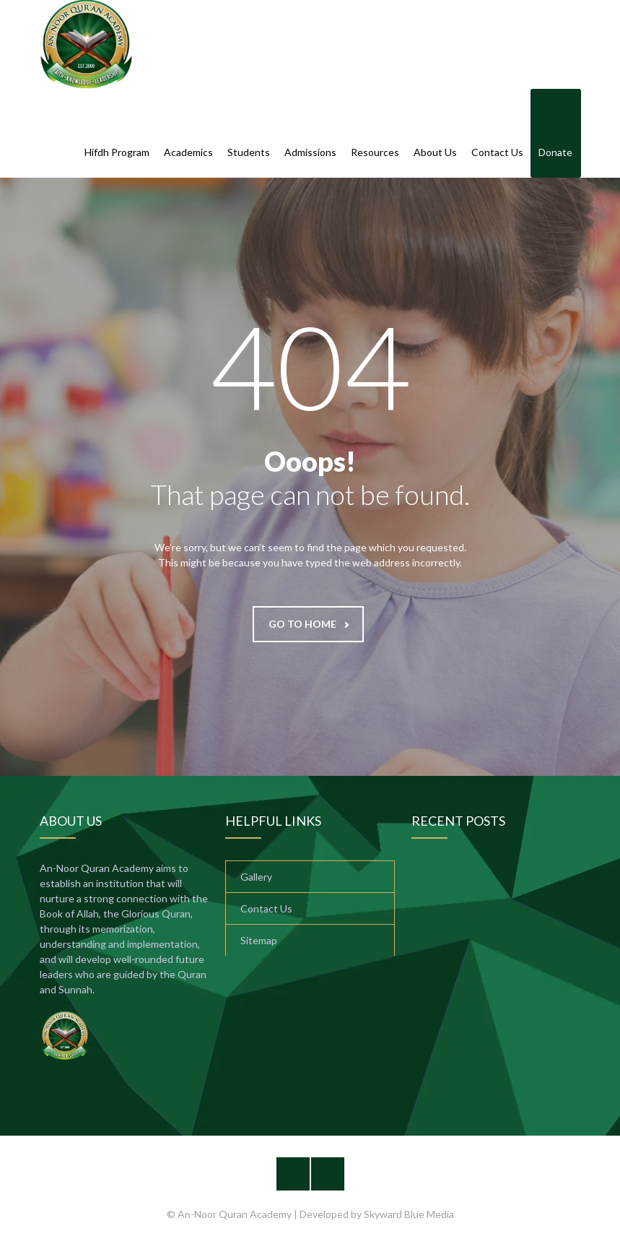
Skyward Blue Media (409, 1214)
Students (248, 134)
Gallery (256, 877)
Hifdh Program (116, 134)
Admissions (310, 134)
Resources (375, 134)
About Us (435, 134)
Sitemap (258, 940)
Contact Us (497, 134)
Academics (188, 134)
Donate (555, 134)
